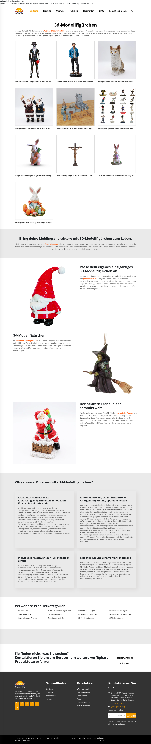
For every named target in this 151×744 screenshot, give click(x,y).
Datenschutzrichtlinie (95, 738)
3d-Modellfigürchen (116, 618)
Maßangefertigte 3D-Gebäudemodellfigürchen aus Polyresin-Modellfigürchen (90, 128)
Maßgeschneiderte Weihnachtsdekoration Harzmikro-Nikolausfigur (45, 128)
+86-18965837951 (118, 703)
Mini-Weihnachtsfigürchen (88, 610)
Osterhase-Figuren (25, 614)
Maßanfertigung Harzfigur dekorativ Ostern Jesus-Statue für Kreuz (85, 175)
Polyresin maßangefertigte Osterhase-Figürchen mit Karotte (41, 175)
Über (74, 738)
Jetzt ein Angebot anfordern (124, 658)
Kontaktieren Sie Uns (118, 11)
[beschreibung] (20, 684)
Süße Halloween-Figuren (27, 618)
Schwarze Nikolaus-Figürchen (59, 610)
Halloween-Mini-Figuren (87, 614)
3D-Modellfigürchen (86, 618)
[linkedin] (32, 704)
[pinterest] (17, 704)
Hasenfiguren (23, 610)
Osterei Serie (82, 696)
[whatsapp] (17, 708)
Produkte (47, 11)
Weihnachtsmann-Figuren (119, 610)
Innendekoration (83, 702)
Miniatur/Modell (83, 706)
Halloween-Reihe (83, 692)
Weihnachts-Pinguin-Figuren (120, 614)
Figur (79, 699)
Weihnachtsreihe (83, 689)
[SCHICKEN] (131, 715)
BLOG (101, 11)
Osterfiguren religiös (56, 618)
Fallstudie (74, 11)
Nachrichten (88, 11)
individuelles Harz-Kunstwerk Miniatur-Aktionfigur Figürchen (83, 81)
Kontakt (49, 699)
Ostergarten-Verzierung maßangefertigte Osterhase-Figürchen (42, 222)
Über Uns (60, 11)
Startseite (34, 11)
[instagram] (22, 704)
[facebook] (37, 704)
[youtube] (27, 704)
